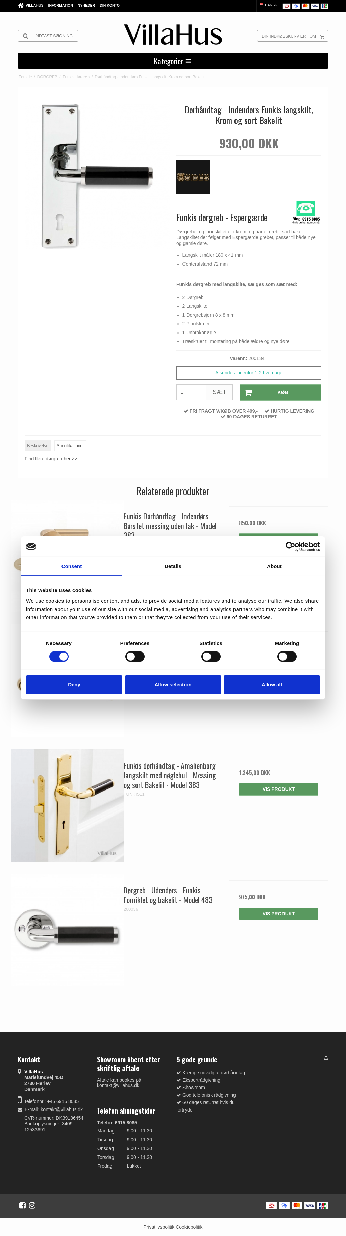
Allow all (272, 684)
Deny (74, 684)
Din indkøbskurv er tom (295, 35)
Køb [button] (264, 392)
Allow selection (172, 684)
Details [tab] (173, 566)
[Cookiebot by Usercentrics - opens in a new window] (290, 547)
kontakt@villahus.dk (62, 1109)
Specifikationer (70, 445)
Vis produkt (279, 789)
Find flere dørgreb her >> (51, 458)
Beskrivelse (37, 445)
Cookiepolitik (189, 1227)
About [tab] (274, 566)
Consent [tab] (71, 566)
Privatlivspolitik (158, 1227)
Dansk (267, 5)
